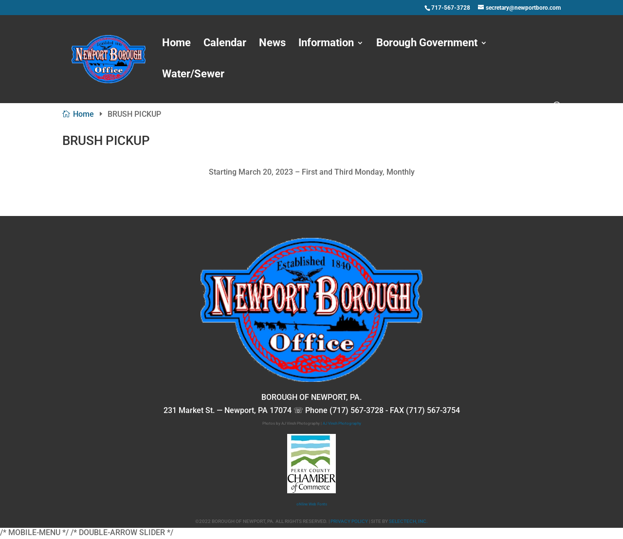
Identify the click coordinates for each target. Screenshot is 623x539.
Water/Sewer (193, 75)
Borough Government (426, 44)
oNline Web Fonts (311, 504)
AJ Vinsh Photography (342, 423)
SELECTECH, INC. (408, 521)
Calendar (224, 44)
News (272, 44)
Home (176, 44)
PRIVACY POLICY (349, 521)
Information (326, 44)
